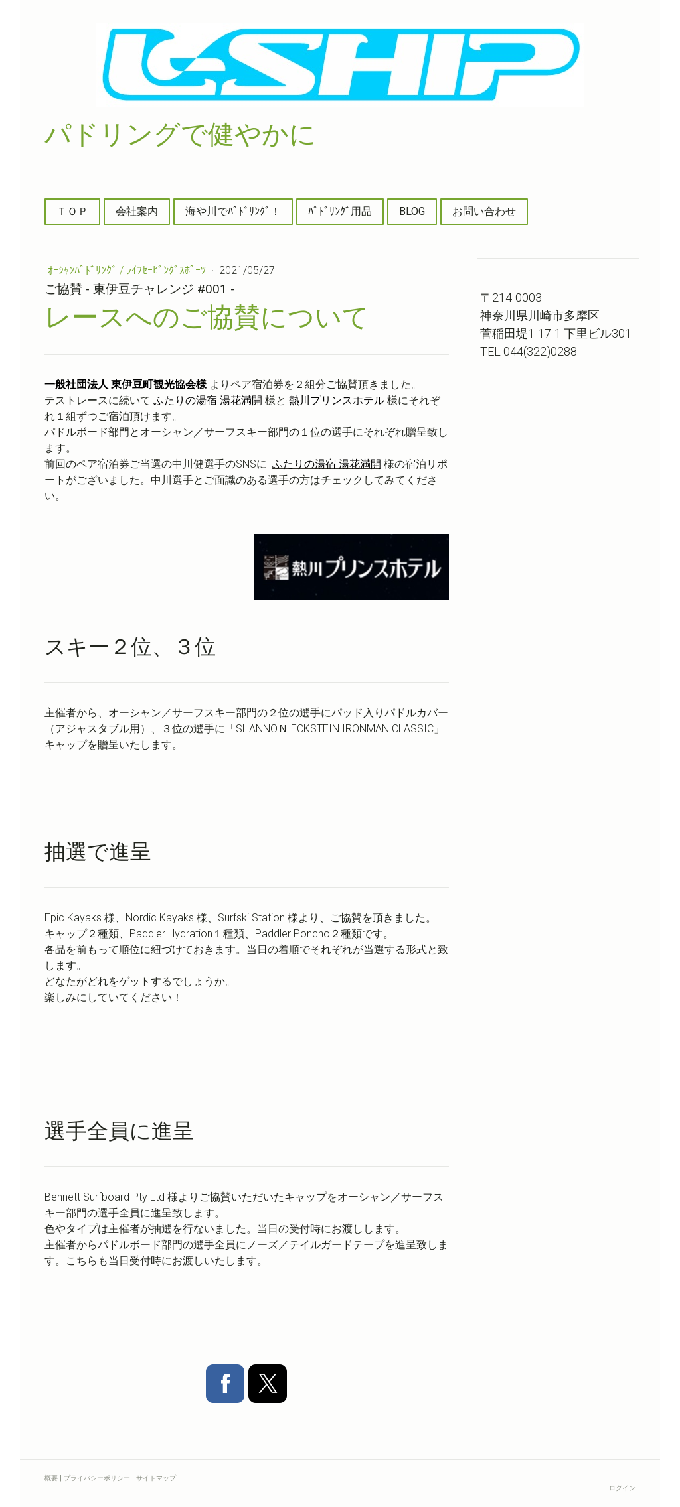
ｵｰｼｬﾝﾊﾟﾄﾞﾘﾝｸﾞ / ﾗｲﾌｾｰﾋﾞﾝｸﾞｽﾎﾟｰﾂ (128, 270)
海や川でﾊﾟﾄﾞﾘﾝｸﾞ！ (233, 211)
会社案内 (137, 211)
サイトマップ (156, 1478)
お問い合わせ (484, 211)
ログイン (622, 1488)
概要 (51, 1478)
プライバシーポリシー (97, 1478)
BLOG (412, 211)
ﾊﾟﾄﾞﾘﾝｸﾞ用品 (340, 211)
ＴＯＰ (72, 211)
